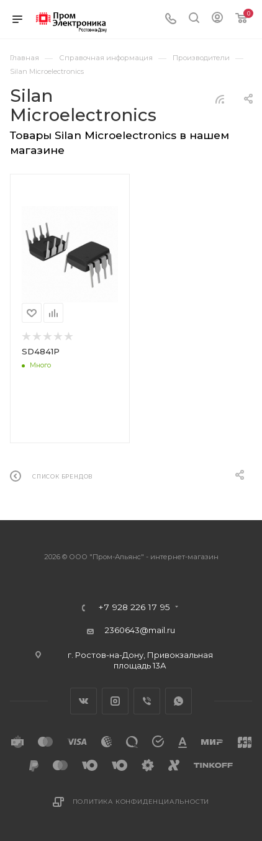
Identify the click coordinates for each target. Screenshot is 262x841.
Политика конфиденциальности (141, 802)
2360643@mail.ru (140, 630)
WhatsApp (178, 701)
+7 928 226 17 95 (134, 607)
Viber (146, 701)
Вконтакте (83, 701)
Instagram (115, 701)
